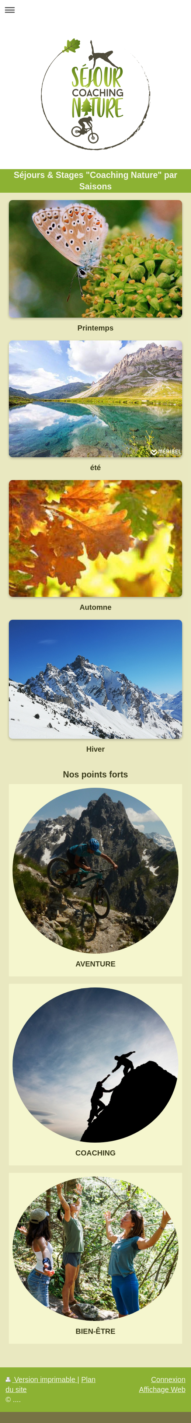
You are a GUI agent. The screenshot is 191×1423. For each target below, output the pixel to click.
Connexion (168, 1379)
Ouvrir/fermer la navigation (95, 10)
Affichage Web (162, 1389)
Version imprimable (41, 1379)
